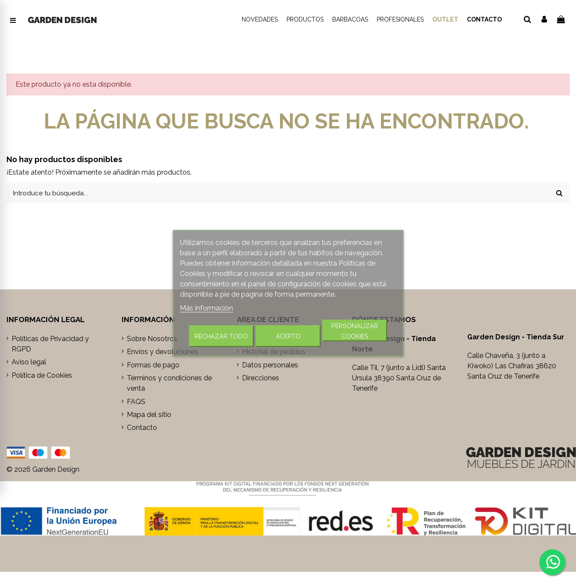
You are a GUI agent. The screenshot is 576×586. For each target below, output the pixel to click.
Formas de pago (153, 366)
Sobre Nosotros (152, 340)
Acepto (288, 335)
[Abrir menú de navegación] (13, 21)
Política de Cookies (42, 377)
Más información (206, 308)
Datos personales (270, 366)
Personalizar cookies (354, 330)
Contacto (142, 429)
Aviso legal (29, 363)
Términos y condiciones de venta (169, 384)
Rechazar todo (221, 335)
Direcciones (260, 379)
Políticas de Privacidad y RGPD (50, 345)
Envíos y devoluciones (162, 353)
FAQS (136, 403)
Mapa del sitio (149, 416)
